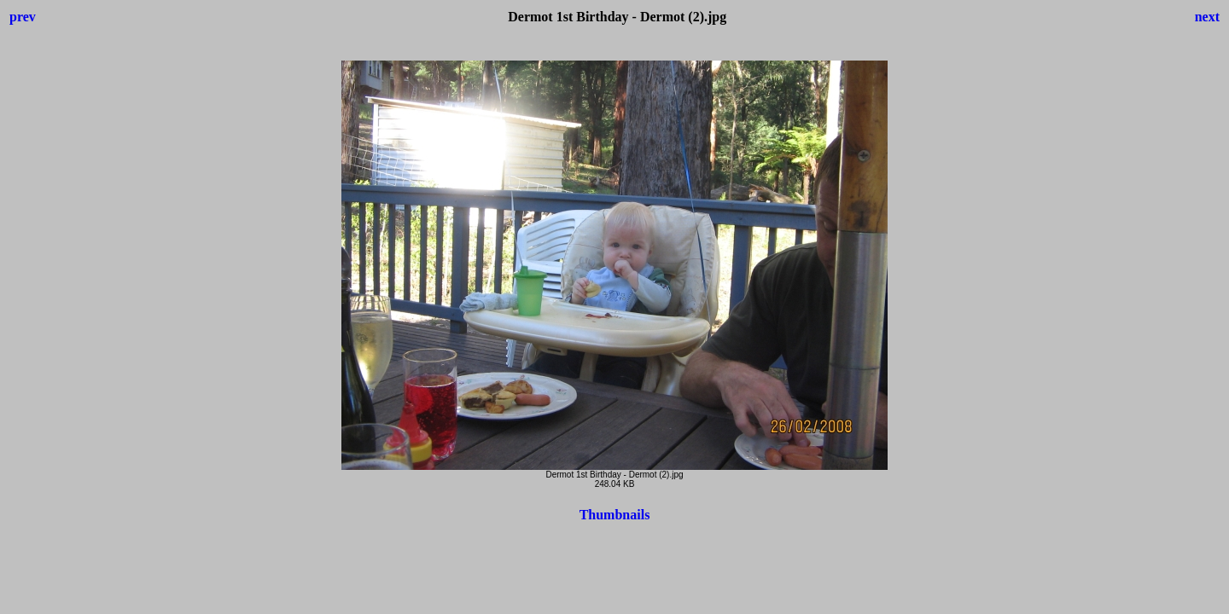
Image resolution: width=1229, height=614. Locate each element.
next (1207, 16)
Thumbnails (615, 514)
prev (22, 16)
